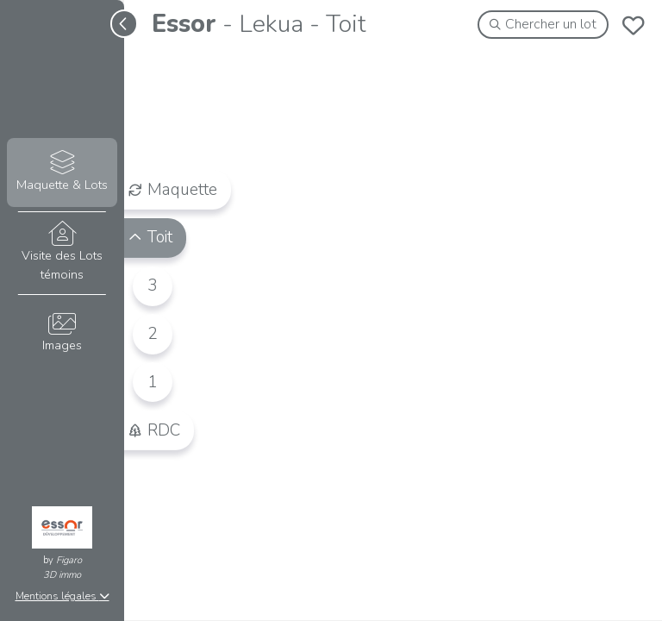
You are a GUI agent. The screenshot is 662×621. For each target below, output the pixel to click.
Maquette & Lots (61, 172)
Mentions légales (62, 596)
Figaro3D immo (62, 567)
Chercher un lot (543, 24)
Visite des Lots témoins (61, 252)
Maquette (172, 189)
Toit (150, 237)
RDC (154, 429)
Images (61, 333)
